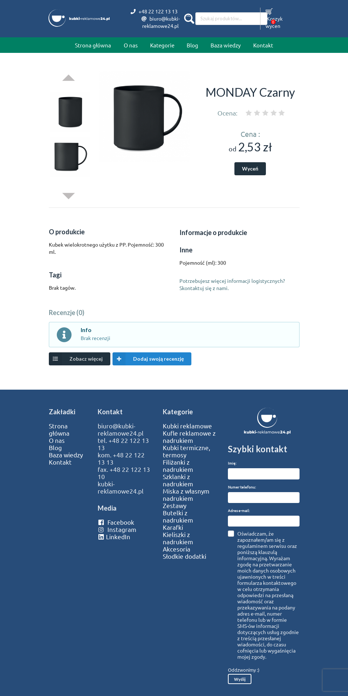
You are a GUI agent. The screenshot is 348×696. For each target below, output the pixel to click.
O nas (131, 45)
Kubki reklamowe (187, 425)
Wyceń (250, 168)
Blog (192, 45)
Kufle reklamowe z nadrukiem (189, 436)
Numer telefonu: (242, 487)
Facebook (116, 522)
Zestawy (174, 505)
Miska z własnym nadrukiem (186, 494)
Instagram (117, 529)
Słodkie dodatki (184, 556)
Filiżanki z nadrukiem (178, 465)
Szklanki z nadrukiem (178, 480)
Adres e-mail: (239, 510)
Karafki (173, 527)
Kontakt (263, 45)
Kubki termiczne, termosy (186, 451)
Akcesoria (176, 549)
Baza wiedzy (226, 45)
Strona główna (93, 45)
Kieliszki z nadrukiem (178, 538)
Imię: (232, 463)
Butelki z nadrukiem (178, 516)
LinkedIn (114, 536)
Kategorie (162, 45)
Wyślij (240, 679)
